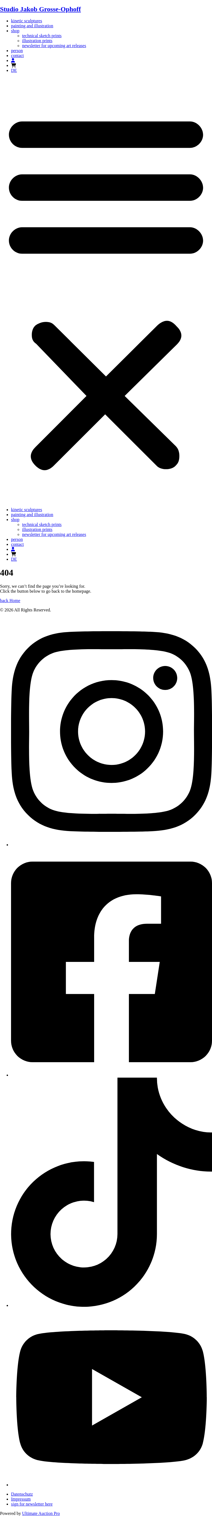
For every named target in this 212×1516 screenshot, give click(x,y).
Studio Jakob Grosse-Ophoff (40, 9)
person (17, 50)
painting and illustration (32, 25)
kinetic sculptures (26, 20)
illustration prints (37, 40)
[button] (106, 290)
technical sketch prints (42, 35)
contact (17, 55)
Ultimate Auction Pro (41, 1513)
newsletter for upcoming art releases (54, 45)
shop (15, 30)
